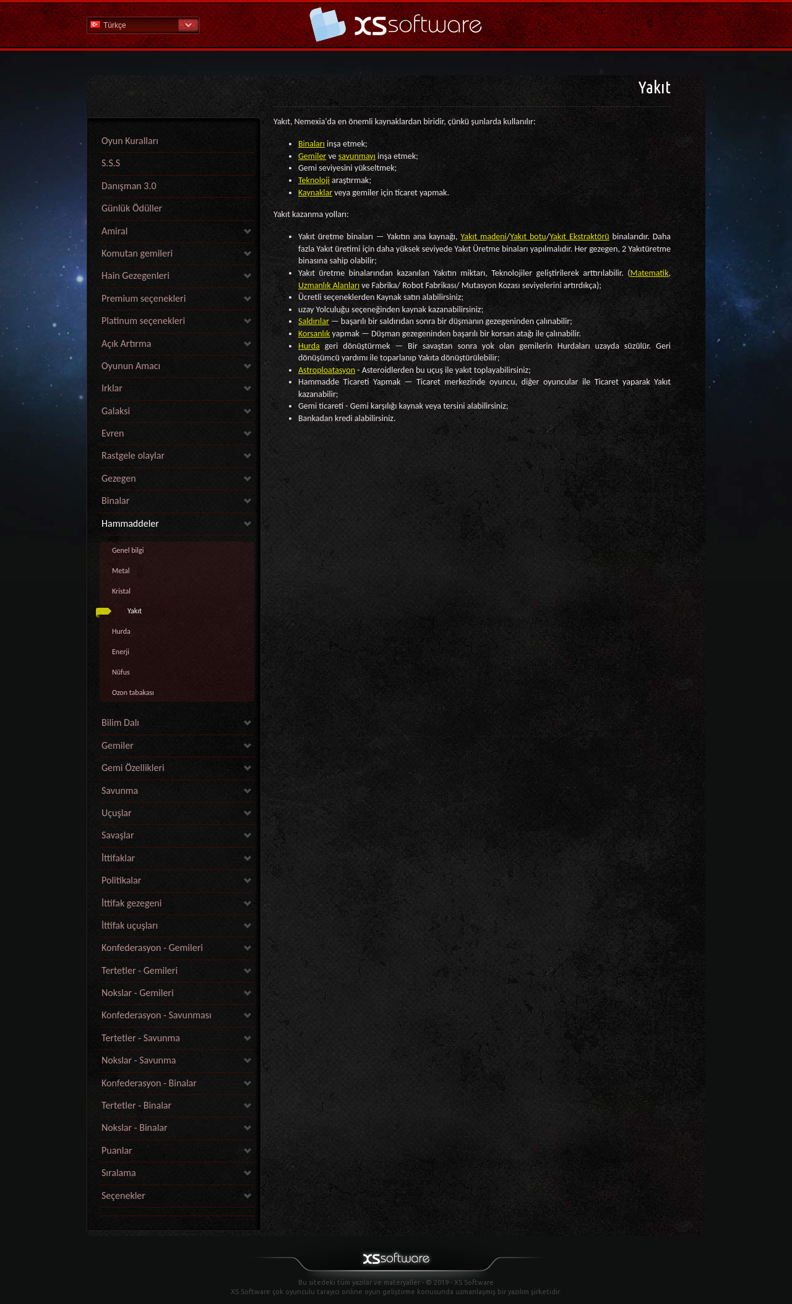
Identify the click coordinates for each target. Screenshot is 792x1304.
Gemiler (312, 156)
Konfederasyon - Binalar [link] (149, 1083)
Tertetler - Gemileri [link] (139, 970)
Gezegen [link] (118, 478)
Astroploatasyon (326, 370)
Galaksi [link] (115, 411)
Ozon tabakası (133, 692)
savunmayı (357, 156)
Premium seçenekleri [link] (143, 298)
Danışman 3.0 (129, 186)
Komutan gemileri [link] (137, 253)
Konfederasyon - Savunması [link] (156, 1015)
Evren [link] (112, 433)
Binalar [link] (115, 500)
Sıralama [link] (118, 1172)
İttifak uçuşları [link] (129, 925)
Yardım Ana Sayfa (396, 24)
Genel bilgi (128, 550)
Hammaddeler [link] (130, 523)
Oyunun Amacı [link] (130, 366)
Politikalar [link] (121, 880)
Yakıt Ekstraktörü (579, 236)
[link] (177, 1212)
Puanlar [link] (116, 1150)
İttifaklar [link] (118, 858)
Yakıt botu (528, 236)
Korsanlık (314, 333)
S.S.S (110, 163)
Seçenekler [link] (123, 1195)
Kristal (121, 591)
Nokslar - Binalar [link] (134, 1127)
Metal (121, 570)
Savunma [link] (119, 790)
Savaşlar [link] (117, 835)
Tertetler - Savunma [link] (140, 1038)
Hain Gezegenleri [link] (135, 275)
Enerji (120, 651)
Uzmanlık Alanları (328, 285)
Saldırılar (313, 321)
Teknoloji (314, 180)
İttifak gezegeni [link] (131, 903)
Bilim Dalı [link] (120, 722)
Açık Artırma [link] (126, 343)
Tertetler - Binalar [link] (136, 1105)
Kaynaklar (315, 192)
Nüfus (121, 672)
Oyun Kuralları (129, 141)
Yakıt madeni (483, 236)
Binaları (311, 143)
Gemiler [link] (117, 745)
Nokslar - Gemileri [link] (137, 993)
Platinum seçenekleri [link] (143, 320)
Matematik (650, 273)
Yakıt (134, 611)
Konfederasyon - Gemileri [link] (152, 947)
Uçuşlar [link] (116, 813)
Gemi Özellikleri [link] (133, 767)
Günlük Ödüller (131, 208)
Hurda (121, 631)
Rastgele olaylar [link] (133, 455)
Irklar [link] (112, 388)
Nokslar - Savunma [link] (138, 1060)
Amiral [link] (114, 231)
